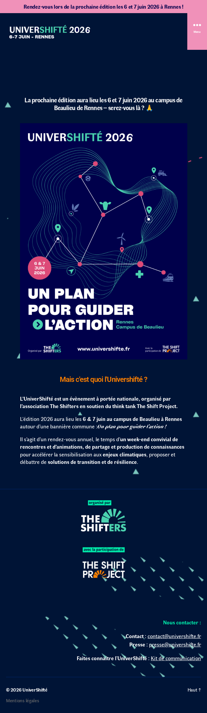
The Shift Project (156, 406)
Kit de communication (176, 658)
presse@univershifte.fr (175, 644)
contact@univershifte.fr (174, 636)
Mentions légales (22, 700)
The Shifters (64, 406)
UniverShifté (34, 689)
